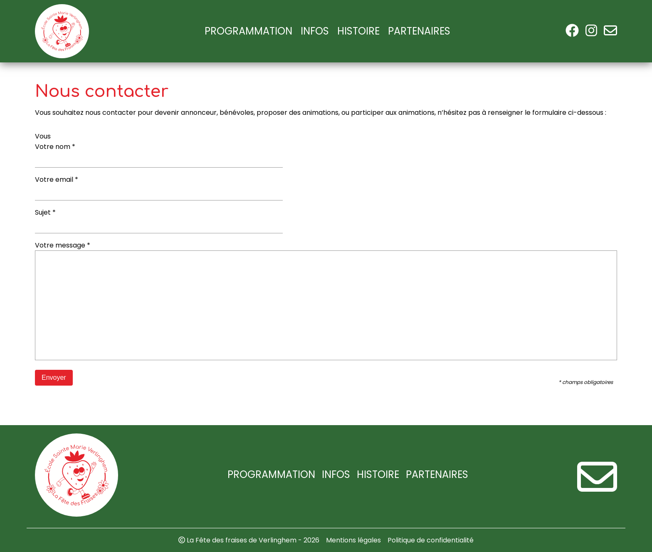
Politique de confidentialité (431, 540)
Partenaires (419, 31)
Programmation (248, 31)
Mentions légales (353, 540)
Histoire (358, 31)
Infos (315, 31)
